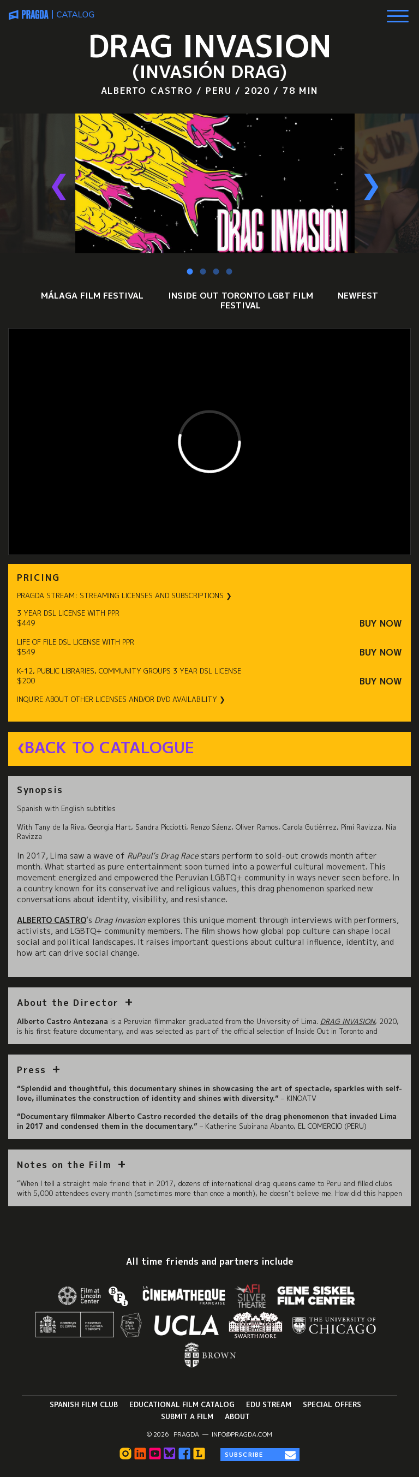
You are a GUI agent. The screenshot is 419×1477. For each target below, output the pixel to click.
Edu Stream (268, 1404)
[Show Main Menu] (398, 12)
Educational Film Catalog (182, 1404)
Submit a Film (187, 1416)
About (237, 1416)
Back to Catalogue (109, 748)
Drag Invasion (347, 1021)
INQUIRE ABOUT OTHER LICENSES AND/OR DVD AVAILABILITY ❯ (121, 699)
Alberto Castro (51, 920)
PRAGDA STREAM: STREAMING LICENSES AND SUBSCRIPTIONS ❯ (124, 596)
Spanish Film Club (84, 1404)
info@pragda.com (242, 1434)
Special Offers (332, 1404)
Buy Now (381, 623)
